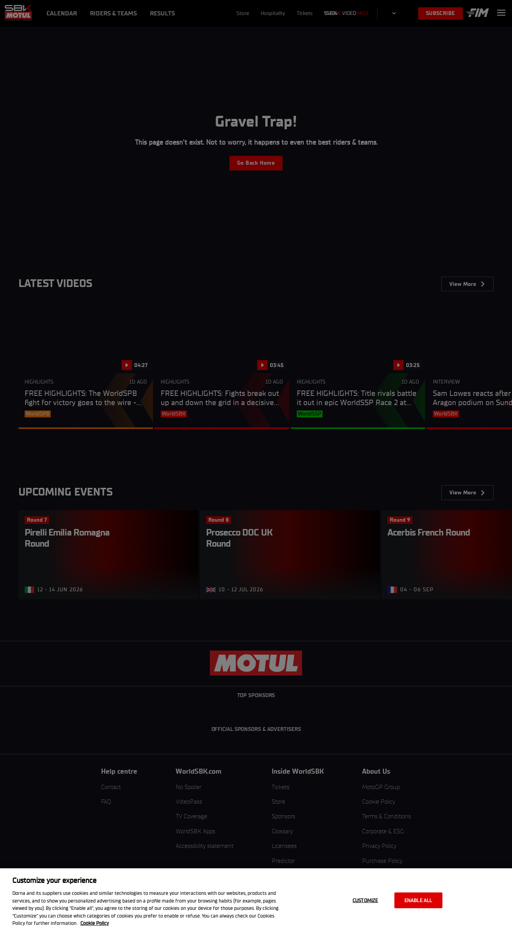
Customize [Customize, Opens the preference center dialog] (365, 900)
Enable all (418, 900)
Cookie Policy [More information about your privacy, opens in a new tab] (94, 923)
